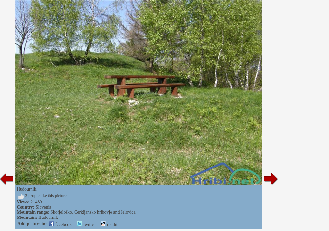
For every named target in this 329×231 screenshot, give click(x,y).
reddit (109, 224)
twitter (86, 224)
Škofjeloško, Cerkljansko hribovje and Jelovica (93, 212)
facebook (60, 224)
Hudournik (48, 217)
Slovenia (43, 207)
